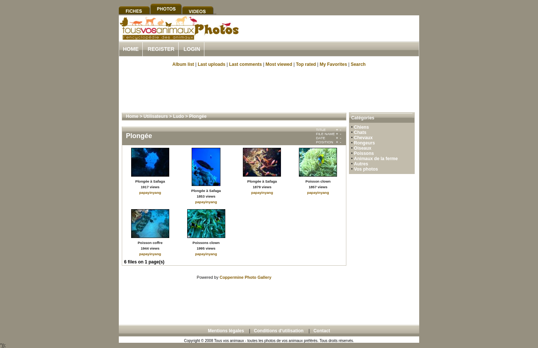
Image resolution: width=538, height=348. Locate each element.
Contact (321, 330)
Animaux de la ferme (376, 158)
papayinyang (150, 192)
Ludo (178, 116)
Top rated (306, 64)
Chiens (361, 127)
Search (358, 64)
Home (131, 49)
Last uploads (211, 64)
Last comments (245, 64)
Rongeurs (364, 143)
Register (161, 49)
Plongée (198, 116)
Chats (360, 132)
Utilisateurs (155, 116)
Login (191, 49)
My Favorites (333, 64)
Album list (183, 64)
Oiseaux (362, 148)
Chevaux (363, 137)
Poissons (364, 153)
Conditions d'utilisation (279, 330)
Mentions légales (226, 330)
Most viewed (279, 64)
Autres (361, 164)
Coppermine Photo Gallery (246, 277)
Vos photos (366, 169)
